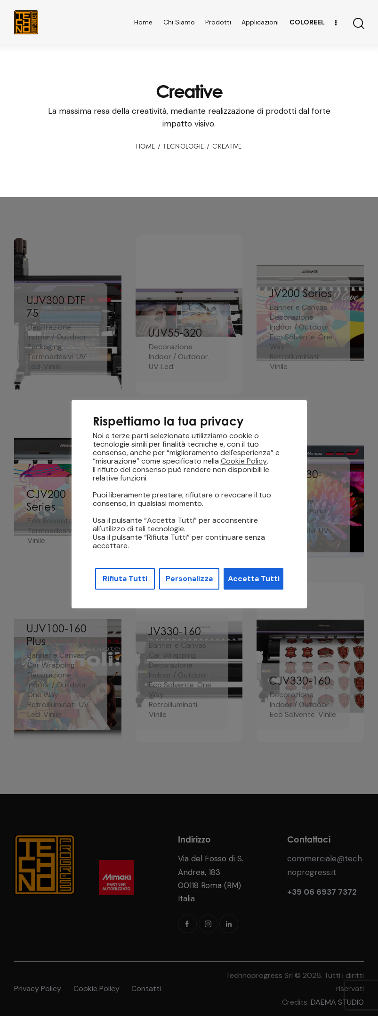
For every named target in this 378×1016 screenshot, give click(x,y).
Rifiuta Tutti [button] (125, 578)
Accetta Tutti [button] (254, 578)
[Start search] (358, 23)
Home (145, 146)
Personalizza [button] (189, 578)
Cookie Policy (244, 461)
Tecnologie (183, 146)
